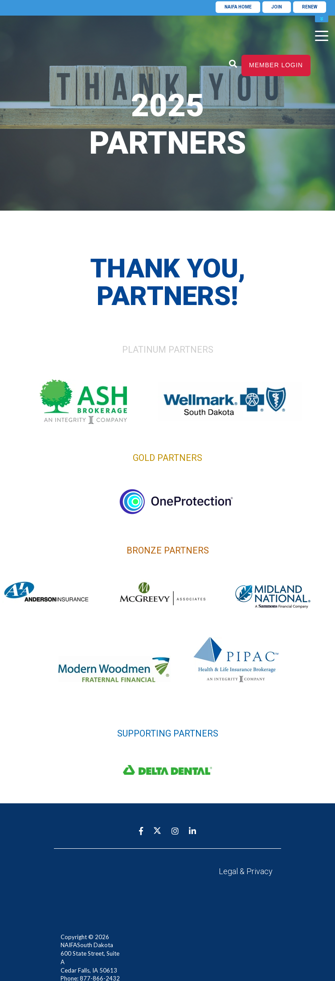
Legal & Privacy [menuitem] (246, 871)
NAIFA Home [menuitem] (238, 6)
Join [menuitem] (276, 6)
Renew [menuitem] (309, 6)
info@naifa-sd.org (84, 957)
